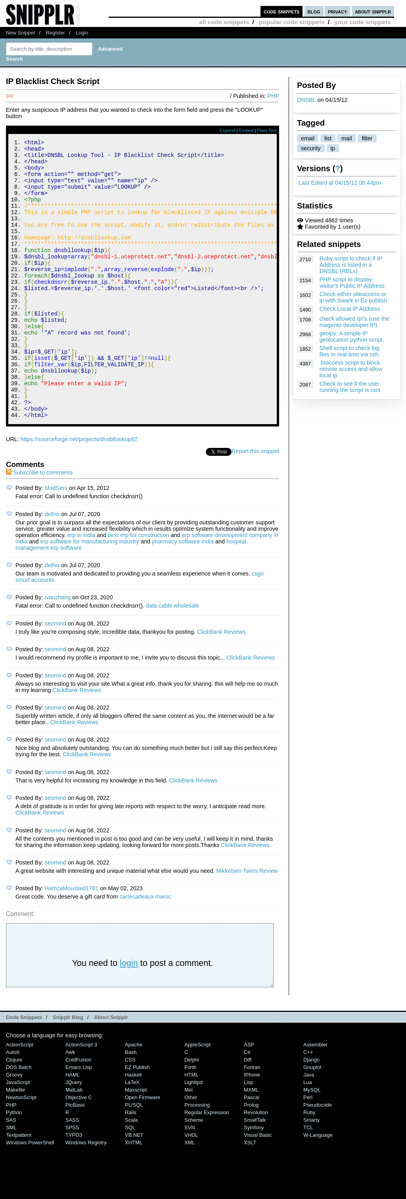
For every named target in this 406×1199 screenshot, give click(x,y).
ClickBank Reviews (221, 684)
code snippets (282, 11)
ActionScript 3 (81, 1097)
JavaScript (18, 1135)
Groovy (14, 1127)
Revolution (256, 1165)
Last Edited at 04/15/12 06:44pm (340, 183)
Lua (307, 1135)
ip (333, 148)
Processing (197, 1157)
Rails (130, 1165)
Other (190, 1150)
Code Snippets (24, 1070)
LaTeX (132, 1135)
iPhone (252, 1127)
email (307, 138)
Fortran (252, 1120)
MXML (251, 1142)
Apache (133, 1097)
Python (14, 1165)
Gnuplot (312, 1120)
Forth (190, 1120)
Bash (131, 1104)
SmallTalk (255, 1172)
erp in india (81, 587)
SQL (130, 1180)
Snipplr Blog (68, 1070)
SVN (189, 1180)
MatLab (73, 1142)
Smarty (311, 1172)
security (311, 148)
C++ (308, 1104)
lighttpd (193, 1135)
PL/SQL (134, 1157)
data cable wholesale (172, 658)
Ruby (309, 1165)
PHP (273, 96)
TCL (308, 1180)
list (327, 138)
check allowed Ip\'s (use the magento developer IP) (354, 322)
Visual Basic (258, 1187)
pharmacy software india (183, 594)
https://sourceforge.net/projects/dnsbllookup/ (76, 491)
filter (367, 138)
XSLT (250, 1195)
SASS (72, 1172)
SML (11, 1180)
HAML (72, 1127)
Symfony (254, 1180)
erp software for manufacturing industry (89, 594)
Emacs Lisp (78, 1120)
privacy (337, 11)
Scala (131, 1172)
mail (346, 138)
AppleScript (197, 1097)
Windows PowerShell (30, 1195)
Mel (188, 1142)
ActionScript (19, 1097)
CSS (130, 1112)
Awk (70, 1104)
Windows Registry (86, 1195)
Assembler (315, 1097)
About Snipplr (111, 1070)
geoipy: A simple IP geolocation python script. (352, 336)
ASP (249, 1097)
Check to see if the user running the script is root (350, 387)
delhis (52, 566)
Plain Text (267, 130)
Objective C (78, 1150)
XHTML (133, 1195)
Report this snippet (255, 503)
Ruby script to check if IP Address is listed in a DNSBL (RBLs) (351, 264)
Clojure (14, 1112)
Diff (247, 1112)
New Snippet (20, 33)
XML (189, 1195)
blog (314, 11)
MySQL (311, 1142)
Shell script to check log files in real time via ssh (349, 351)
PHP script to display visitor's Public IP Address (352, 282)
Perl (307, 1150)
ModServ (56, 540)
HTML (191, 1127)
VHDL (191, 1187)
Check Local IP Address (350, 309)
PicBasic (75, 1157)
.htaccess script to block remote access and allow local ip (351, 369)
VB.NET (134, 1187)
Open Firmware (142, 1150)
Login (82, 33)
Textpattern (18, 1187)
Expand (227, 130)
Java (308, 1127)
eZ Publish (137, 1120)
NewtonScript (21, 1150)
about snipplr (373, 11)
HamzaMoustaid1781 (72, 940)
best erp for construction (138, 587)
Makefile (15, 1142)
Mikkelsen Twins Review (247, 923)
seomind (55, 676)
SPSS (72, 1180)
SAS (11, 1172)
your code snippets (362, 22)
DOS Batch (19, 1120)
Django (311, 1112)
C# (247, 1104)
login (129, 1015)
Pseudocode (317, 1157)
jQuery (73, 1135)
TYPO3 (73, 1187)
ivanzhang (58, 649)
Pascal (251, 1150)
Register (55, 33)
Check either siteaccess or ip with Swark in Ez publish (353, 297)
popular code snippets (292, 22)
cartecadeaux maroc (145, 949)
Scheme (193, 1172)
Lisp (248, 1135)
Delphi (191, 1112)
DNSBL (306, 100)
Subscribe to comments (39, 525)
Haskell (133, 1127)
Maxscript (136, 1142)
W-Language (318, 1187)
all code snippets (224, 22)
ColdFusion (78, 1112)
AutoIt (12, 1104)
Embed (246, 130)
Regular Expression (206, 1165)
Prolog (251, 1157)
